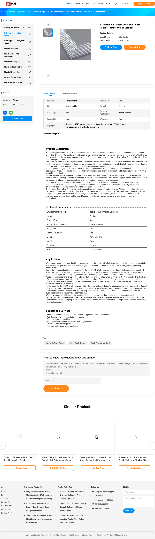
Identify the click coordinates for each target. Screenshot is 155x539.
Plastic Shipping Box (17, 62)
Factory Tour (6, 502)
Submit (56, 388)
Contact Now (17, 119)
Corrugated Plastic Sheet (17, 28)
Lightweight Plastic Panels (55, 343)
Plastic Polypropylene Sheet (100, 343)
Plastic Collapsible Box (17, 67)
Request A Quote (144, 4)
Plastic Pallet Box (17, 49)
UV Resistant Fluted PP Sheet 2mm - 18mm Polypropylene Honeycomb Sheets (38, 507)
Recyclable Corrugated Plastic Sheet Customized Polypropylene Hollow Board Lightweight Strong (39, 495)
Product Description (69, 93)
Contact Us (5, 509)
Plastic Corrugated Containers (17, 55)
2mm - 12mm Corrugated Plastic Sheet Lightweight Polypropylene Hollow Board (39, 519)
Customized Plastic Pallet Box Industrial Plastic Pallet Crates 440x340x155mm (72, 519)
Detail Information (50, 93)
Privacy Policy (6, 513)
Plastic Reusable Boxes (17, 82)
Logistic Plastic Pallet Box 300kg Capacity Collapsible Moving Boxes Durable (73, 507)
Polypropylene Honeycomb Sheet (17, 42)
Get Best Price (111, 47)
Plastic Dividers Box (17, 72)
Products (4, 495)
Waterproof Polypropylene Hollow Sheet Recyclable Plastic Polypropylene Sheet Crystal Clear (19, 460)
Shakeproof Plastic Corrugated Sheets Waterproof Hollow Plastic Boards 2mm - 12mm (134, 460)
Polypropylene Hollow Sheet (17, 34)
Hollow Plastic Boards (77, 343)
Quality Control (7, 506)
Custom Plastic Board (17, 77)
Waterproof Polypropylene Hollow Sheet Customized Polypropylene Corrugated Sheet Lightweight (95, 460)
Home (3, 492)
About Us (5, 499)
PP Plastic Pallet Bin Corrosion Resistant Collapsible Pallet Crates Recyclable (72, 495)
